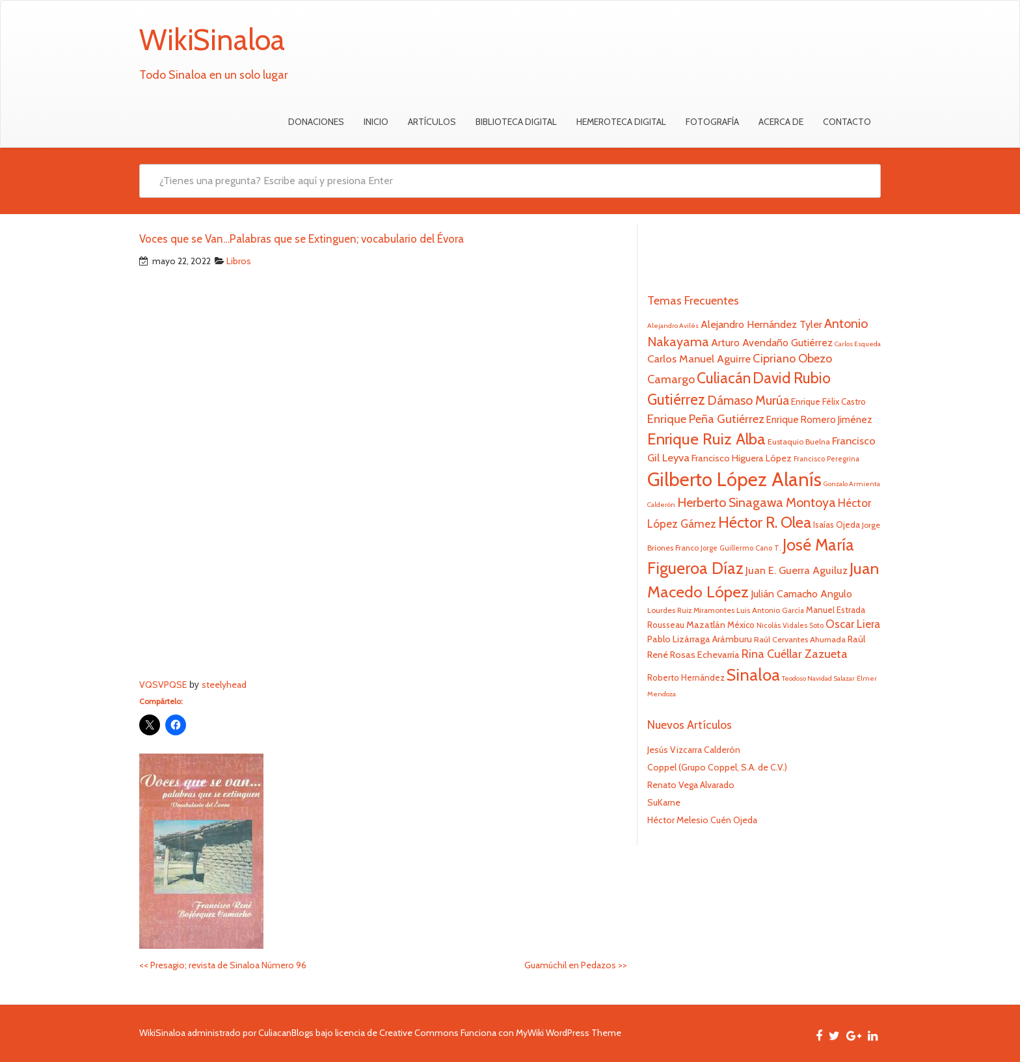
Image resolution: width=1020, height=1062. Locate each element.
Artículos (432, 122)
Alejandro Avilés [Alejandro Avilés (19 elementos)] (673, 325)
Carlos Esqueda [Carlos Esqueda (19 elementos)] (858, 344)
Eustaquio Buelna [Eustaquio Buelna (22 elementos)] (799, 441)
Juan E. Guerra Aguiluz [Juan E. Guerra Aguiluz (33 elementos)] (796, 570)
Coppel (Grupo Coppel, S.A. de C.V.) (717, 767)
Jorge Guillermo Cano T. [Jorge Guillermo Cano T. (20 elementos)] (741, 547)
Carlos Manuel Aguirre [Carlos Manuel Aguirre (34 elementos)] (699, 358)
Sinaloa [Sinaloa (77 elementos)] (753, 675)
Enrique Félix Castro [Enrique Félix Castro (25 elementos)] (828, 401)
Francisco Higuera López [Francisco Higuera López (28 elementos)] (741, 458)
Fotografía (712, 122)
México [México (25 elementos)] (741, 625)
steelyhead (224, 684)
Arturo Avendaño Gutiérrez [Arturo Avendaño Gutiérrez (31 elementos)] (772, 342)
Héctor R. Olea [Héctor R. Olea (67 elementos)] (764, 522)
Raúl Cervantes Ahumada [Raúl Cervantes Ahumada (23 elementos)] (800, 639)
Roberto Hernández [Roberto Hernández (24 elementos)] (686, 677)
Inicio (376, 122)
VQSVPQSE (163, 684)
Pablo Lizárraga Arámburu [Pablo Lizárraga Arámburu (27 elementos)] (699, 639)
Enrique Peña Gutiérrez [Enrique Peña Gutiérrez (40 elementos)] (705, 418)
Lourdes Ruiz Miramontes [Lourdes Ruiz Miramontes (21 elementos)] (690, 610)
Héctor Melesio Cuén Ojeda (702, 820)
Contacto (847, 122)
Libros (238, 261)
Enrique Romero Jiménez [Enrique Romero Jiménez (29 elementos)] (819, 419)
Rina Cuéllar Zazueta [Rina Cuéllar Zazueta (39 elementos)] (795, 654)
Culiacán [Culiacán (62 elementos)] (724, 378)
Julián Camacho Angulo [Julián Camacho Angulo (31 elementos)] (801, 594)
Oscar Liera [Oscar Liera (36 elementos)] (852, 624)
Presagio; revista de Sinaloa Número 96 (222, 965)
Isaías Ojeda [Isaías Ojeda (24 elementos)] (836, 524)
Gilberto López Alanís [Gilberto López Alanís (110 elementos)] (734, 479)
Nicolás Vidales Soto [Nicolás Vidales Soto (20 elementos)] (790, 625)
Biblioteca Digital (516, 122)
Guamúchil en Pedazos (575, 965)
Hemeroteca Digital (621, 122)
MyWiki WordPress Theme (568, 1033)
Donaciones (316, 122)
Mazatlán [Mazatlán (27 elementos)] (705, 625)
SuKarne (663, 802)
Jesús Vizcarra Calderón (693, 750)
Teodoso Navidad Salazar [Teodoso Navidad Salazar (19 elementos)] (818, 678)
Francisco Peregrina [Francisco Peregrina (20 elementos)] (826, 458)
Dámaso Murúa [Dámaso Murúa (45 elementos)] (748, 400)
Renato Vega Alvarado (690, 785)
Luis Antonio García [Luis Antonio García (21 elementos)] (770, 610)
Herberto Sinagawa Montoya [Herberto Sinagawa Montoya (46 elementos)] (756, 502)
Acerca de (780, 122)
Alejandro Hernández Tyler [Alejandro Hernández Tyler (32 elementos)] (761, 324)
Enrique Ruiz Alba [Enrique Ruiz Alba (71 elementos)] (706, 438)
